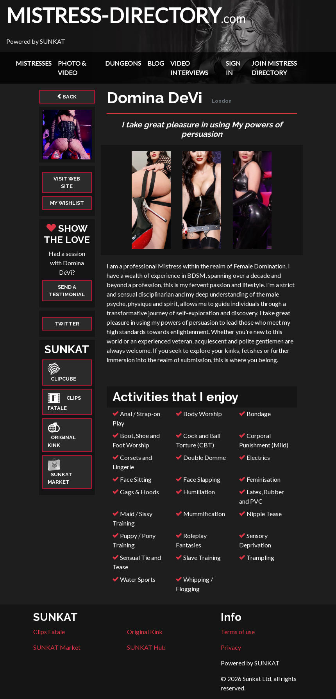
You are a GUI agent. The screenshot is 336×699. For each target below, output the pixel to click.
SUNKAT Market (56, 647)
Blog (155, 63)
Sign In (233, 67)
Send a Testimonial (67, 290)
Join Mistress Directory (274, 67)
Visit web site (67, 182)
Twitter (66, 324)
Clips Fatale (49, 631)
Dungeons (123, 63)
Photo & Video (72, 67)
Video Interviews (189, 67)
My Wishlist (67, 203)
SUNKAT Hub (146, 647)
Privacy (231, 647)
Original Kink (145, 631)
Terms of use (238, 631)
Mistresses (34, 63)
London (222, 101)
